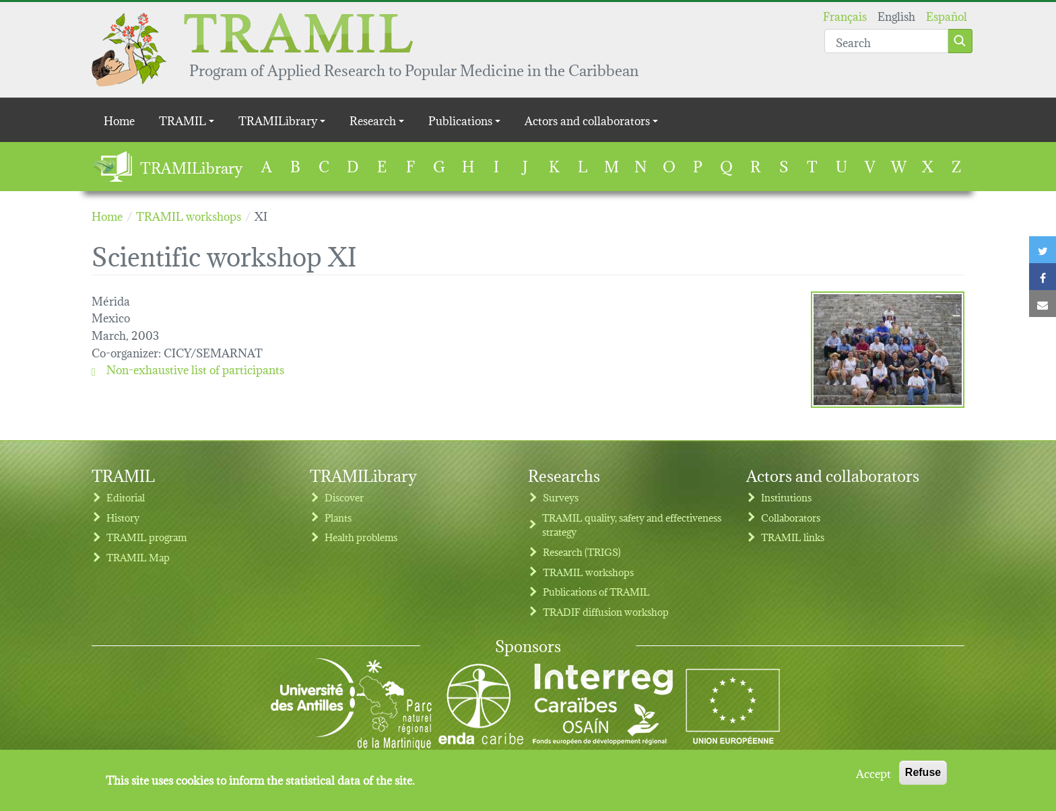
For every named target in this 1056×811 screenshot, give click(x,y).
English (896, 15)
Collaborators (790, 517)
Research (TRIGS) (582, 551)
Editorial (125, 497)
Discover (344, 497)
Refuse (923, 772)
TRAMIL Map (138, 557)
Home (119, 119)
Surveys (561, 497)
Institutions (786, 497)
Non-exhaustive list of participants (188, 369)
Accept (873, 772)
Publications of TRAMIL (596, 591)
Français (845, 15)
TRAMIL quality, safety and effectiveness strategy (631, 524)
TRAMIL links (792, 536)
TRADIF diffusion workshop (606, 611)
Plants (338, 517)
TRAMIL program (146, 536)
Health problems (361, 536)
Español (946, 15)
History (122, 517)
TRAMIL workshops (588, 571)
